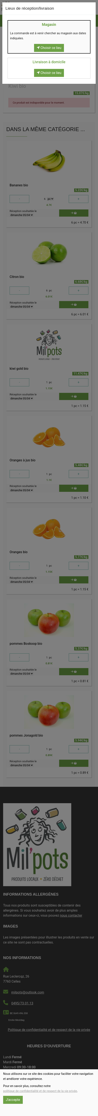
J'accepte (13, 1100)
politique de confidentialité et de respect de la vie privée (40, 1091)
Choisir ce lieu (49, 48)
